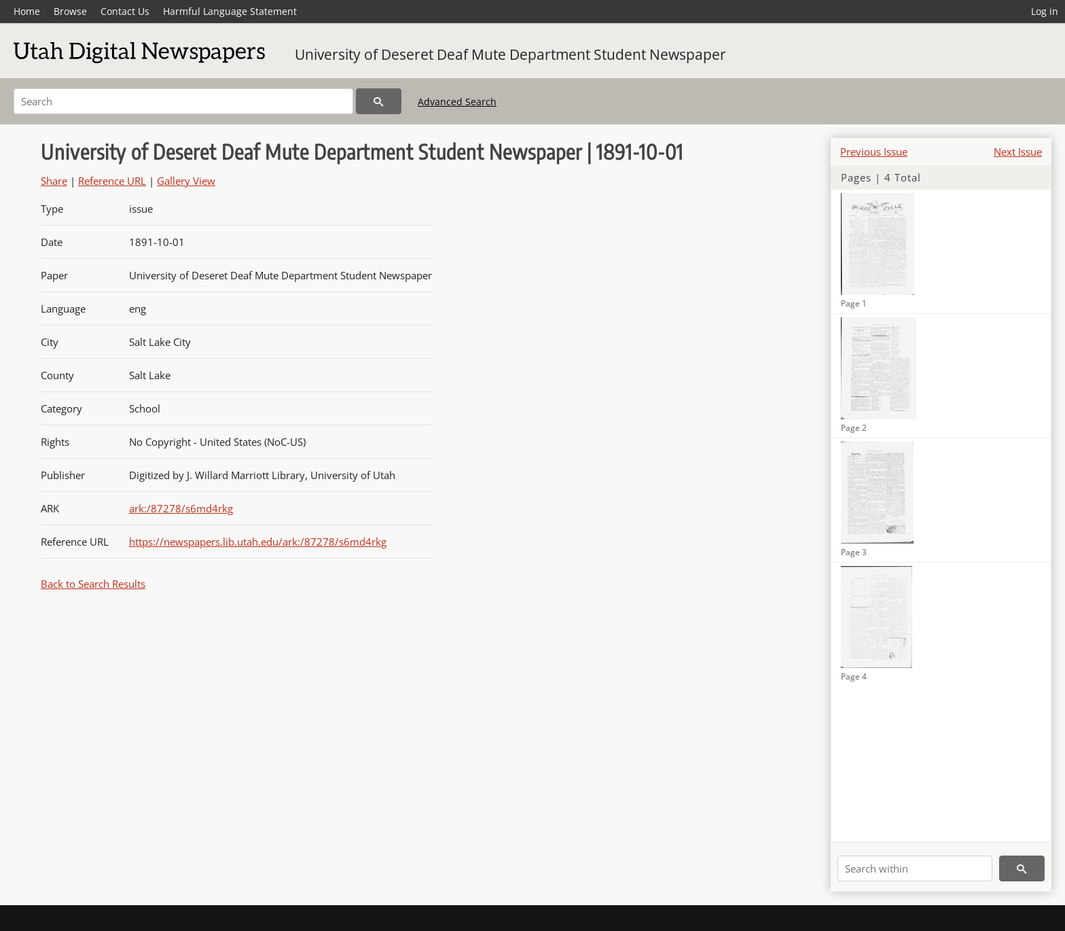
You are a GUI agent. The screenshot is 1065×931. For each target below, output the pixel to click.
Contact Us (125, 11)
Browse (70, 11)
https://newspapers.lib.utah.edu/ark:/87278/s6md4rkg (257, 541)
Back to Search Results (93, 584)
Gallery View (186, 181)
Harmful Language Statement (230, 11)
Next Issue (1018, 151)
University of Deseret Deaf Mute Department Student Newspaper (510, 54)
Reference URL (112, 181)
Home (27, 11)
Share (54, 181)
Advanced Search (457, 101)
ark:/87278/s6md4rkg (181, 508)
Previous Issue (873, 151)
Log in (1044, 11)
